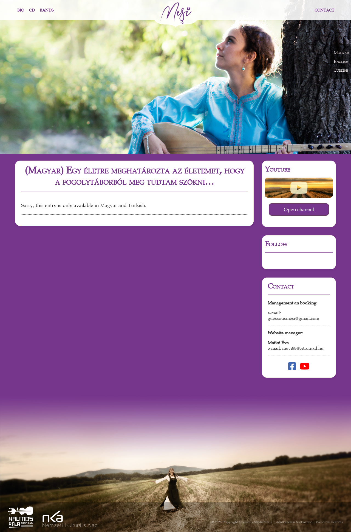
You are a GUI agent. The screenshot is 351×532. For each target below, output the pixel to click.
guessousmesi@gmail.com (293, 318)
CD (32, 10)
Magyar (108, 205)
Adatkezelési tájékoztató (294, 522)
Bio (20, 10)
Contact (324, 10)
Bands (46, 10)
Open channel (299, 209)
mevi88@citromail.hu (303, 348)
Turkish (136, 205)
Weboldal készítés (329, 522)
